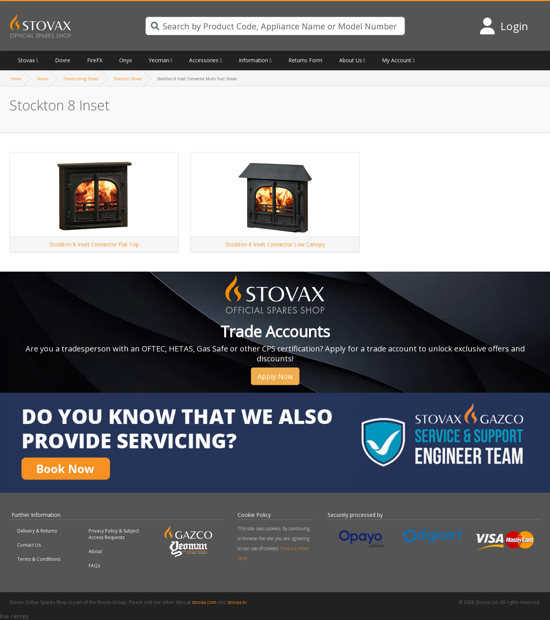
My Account (396, 60)
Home (16, 78)
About (95, 551)
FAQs (94, 565)
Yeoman (159, 60)
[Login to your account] (503, 26)
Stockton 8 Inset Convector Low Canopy (275, 244)
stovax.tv (236, 602)
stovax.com (204, 602)
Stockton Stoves (128, 78)
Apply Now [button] (275, 376)
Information (253, 60)
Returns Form (305, 60)
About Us (350, 60)
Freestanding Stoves (81, 78)
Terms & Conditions (38, 559)
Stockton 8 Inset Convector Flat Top (94, 244)
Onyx (125, 60)
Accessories (203, 60)
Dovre (62, 60)
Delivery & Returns (37, 531)
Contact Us (29, 545)
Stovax (26, 60)
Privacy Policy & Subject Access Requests (114, 534)
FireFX (94, 60)
